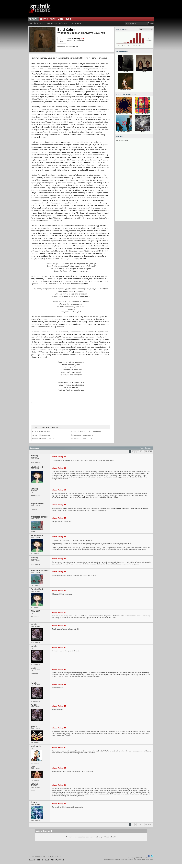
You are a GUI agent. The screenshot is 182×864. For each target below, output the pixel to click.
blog (68, 19)
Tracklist (75, 46)
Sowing (77, 39)
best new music (75, 23)
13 (146, 452)
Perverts (125, 71)
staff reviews (63, 23)
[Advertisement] (134, 183)
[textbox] (137, 23)
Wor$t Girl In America (124, 131)
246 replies (80, 40)
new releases (52, 23)
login (30, 23)
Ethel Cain (66, 29)
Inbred (144, 71)
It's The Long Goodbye (142, 113)
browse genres (39, 23)
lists (60, 19)
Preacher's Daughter (125, 89)
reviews (33, 19)
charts (44, 19)
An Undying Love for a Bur (124, 113)
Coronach (142, 131)
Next (150, 452)
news (53, 19)
